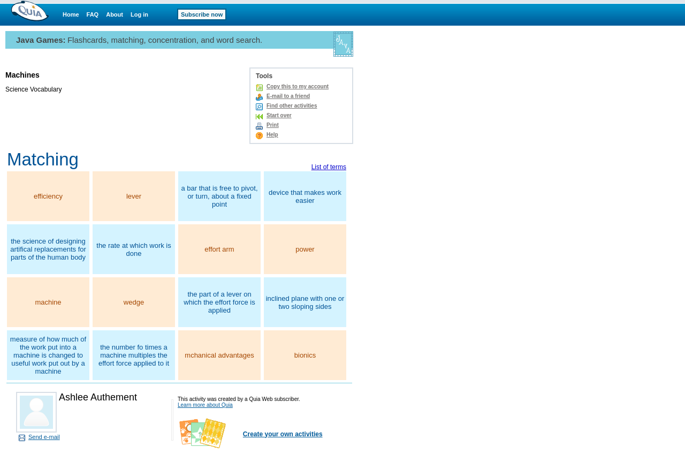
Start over (279, 115)
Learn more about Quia (205, 405)
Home (71, 14)
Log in (139, 14)
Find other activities (292, 106)
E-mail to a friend (288, 96)
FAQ (93, 14)
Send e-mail (44, 437)
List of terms (328, 167)
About (114, 14)
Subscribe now (202, 14)
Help (272, 135)
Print (273, 125)
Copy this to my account (298, 86)
